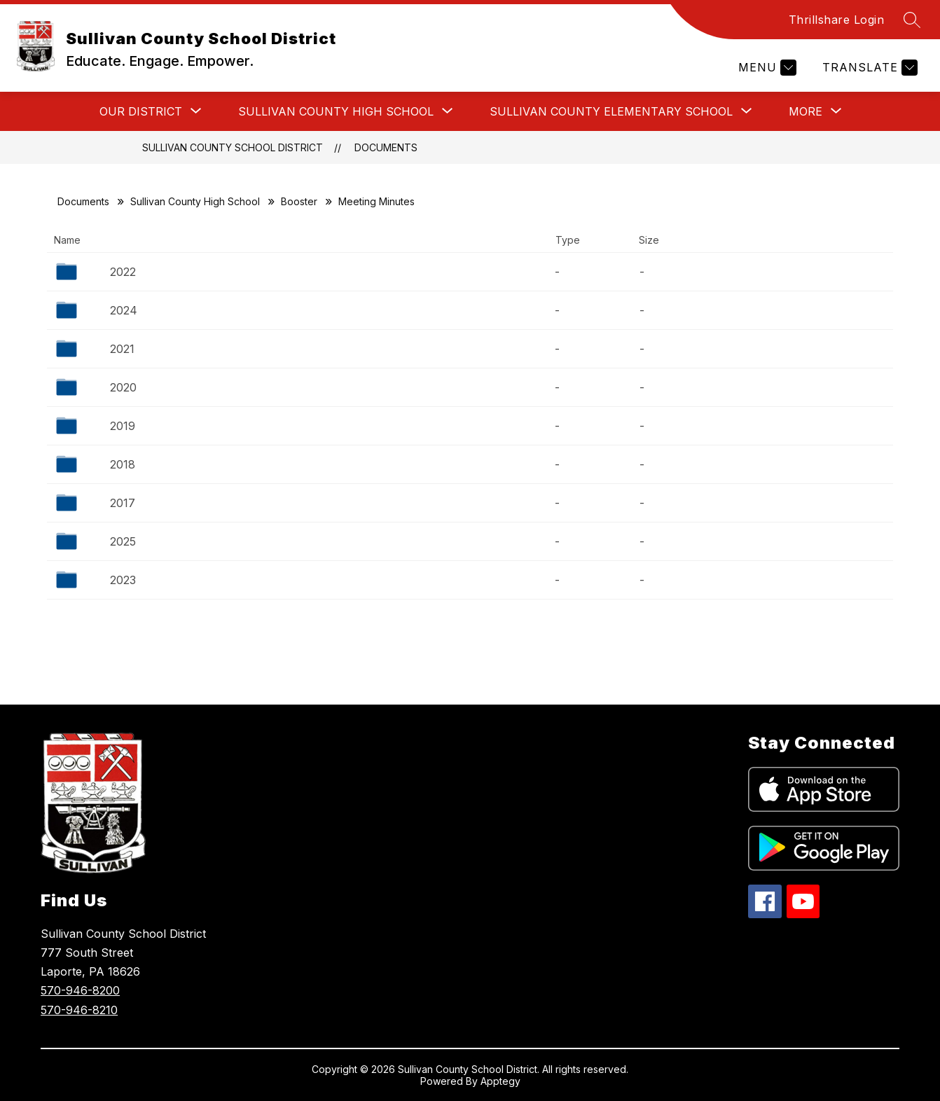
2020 (123, 387)
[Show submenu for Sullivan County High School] (336, 111)
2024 (123, 310)
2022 (123, 272)
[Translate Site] (868, 67)
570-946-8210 (79, 1010)
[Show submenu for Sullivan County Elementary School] (611, 111)
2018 (122, 464)
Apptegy (500, 1081)
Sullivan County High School (195, 201)
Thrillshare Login (837, 20)
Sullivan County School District (232, 147)
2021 (122, 349)
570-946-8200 (80, 990)
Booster (299, 201)
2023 (123, 580)
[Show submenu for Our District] (140, 111)
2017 (122, 503)
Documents (385, 147)
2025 (123, 541)
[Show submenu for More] (805, 111)
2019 (122, 426)
